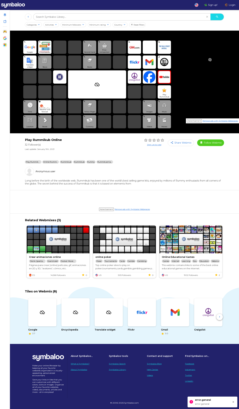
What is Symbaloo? (80, 363)
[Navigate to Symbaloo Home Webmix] (16, 5)
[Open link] (149, 47)
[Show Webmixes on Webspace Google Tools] (5, 38)
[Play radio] (164, 62)
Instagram (190, 369)
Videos (150, 375)
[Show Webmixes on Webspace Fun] (5, 31)
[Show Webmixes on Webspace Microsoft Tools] (5, 45)
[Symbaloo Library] (5, 21)
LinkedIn (189, 381)
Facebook (189, 363)
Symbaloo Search (117, 363)
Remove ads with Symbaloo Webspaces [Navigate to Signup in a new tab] (220, 121)
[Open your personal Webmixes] (5, 15)
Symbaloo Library (117, 369)
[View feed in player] (134, 47)
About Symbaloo (79, 369)
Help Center (152, 369)
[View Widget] (44, 106)
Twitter (188, 375)
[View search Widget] (30, 47)
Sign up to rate (154, 144)
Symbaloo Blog (154, 363)
